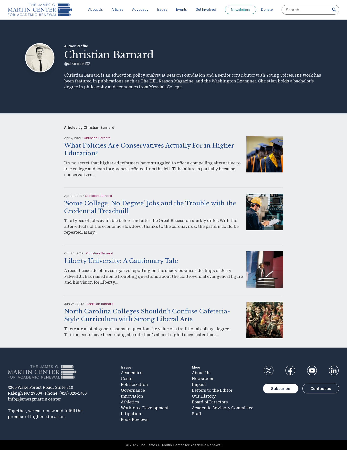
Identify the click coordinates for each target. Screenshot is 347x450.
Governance (133, 390)
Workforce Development (145, 408)
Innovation (132, 396)
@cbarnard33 (77, 63)
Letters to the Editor (212, 390)
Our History (204, 396)
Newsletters (240, 10)
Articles (117, 9)
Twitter (268, 370)
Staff (196, 413)
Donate (267, 9)
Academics (131, 372)
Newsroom (202, 378)
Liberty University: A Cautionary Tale (121, 260)
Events (181, 9)
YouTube (312, 370)
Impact (199, 384)
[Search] (334, 10)
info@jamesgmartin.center (34, 399)
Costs (126, 378)
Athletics (130, 402)
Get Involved (206, 9)
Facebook (290, 370)
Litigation (131, 413)
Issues (162, 9)
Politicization (134, 384)
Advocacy (140, 9)
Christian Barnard (97, 138)
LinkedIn (333, 370)
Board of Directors (210, 402)
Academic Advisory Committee (222, 408)
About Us (95, 9)
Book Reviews (134, 419)
